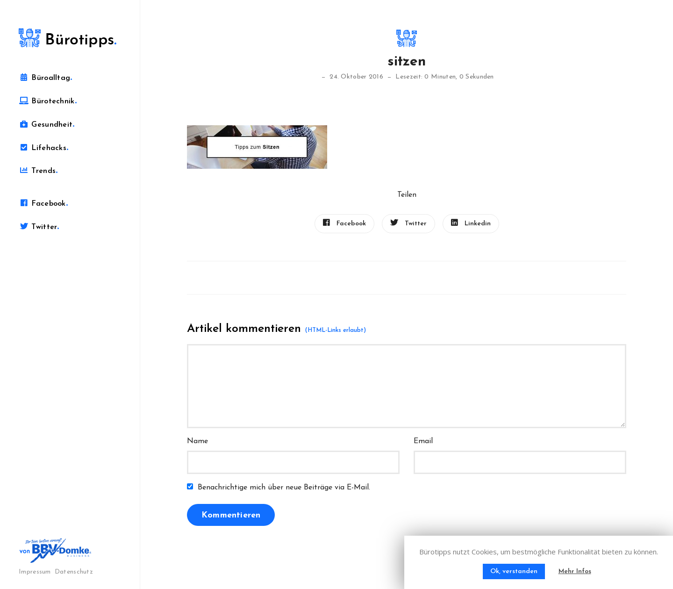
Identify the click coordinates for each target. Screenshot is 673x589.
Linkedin (471, 223)
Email (423, 441)
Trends (38, 170)
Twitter (39, 226)
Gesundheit (47, 124)
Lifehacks (43, 147)
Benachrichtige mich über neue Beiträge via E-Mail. (284, 487)
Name (197, 441)
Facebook (43, 203)
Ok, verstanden (513, 571)
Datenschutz (74, 571)
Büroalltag (45, 77)
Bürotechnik (48, 101)
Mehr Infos (574, 571)
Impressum (35, 571)
